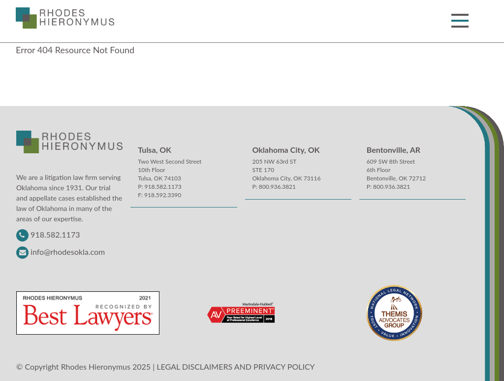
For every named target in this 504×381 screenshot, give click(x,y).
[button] (459, 20)
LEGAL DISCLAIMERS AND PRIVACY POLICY (236, 366)
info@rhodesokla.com (68, 251)
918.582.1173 (55, 234)
